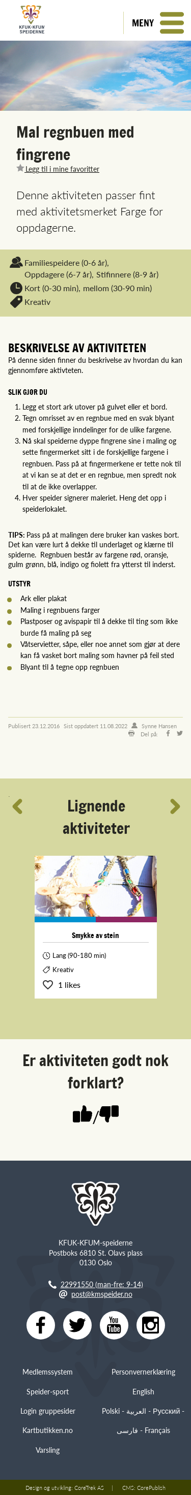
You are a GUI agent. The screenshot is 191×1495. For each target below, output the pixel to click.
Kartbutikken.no (47, 1430)
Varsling (48, 1450)
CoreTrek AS (89, 1487)
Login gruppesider (47, 1411)
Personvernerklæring (143, 1371)
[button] (157, 23)
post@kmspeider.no (101, 1294)
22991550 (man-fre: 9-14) (102, 1284)
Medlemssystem (47, 1371)
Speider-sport (47, 1391)
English (143, 1391)
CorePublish (151, 1487)
